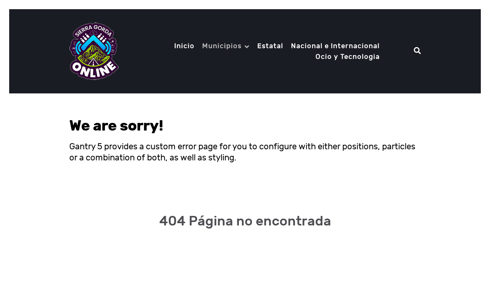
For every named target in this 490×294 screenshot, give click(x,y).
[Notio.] (94, 51)
